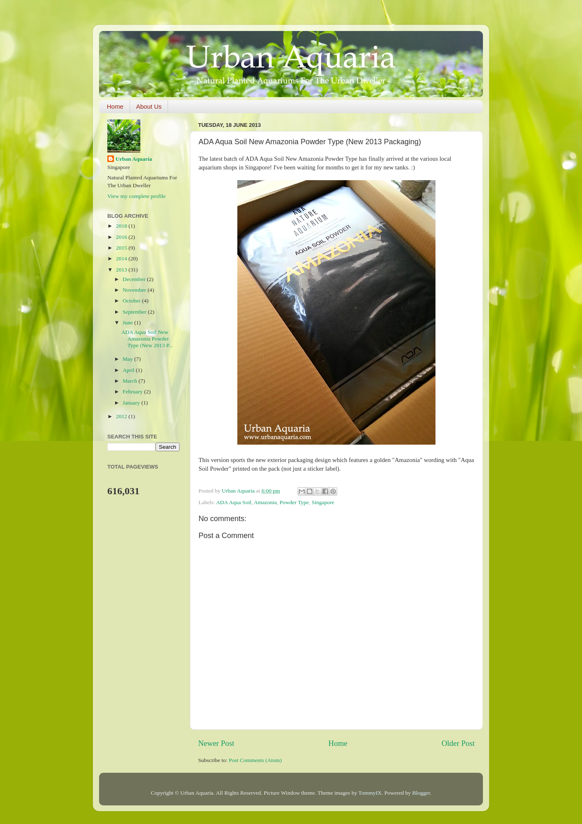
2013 (122, 270)
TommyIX (369, 793)
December (135, 279)
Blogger (421, 793)
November (135, 290)
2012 (122, 416)
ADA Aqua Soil (233, 502)
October (132, 301)
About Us (149, 106)
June (128, 322)
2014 (122, 258)
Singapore (323, 502)
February (133, 391)
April (129, 370)
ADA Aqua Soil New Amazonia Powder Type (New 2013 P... (147, 338)
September (135, 312)
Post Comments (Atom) (255, 760)
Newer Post (216, 743)
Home (115, 106)
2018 (122, 226)
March (131, 381)
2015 (122, 248)
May (128, 359)
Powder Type (294, 502)
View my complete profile (136, 196)
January (132, 403)
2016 (122, 237)
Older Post (458, 743)
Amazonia (265, 502)
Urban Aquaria (134, 159)
